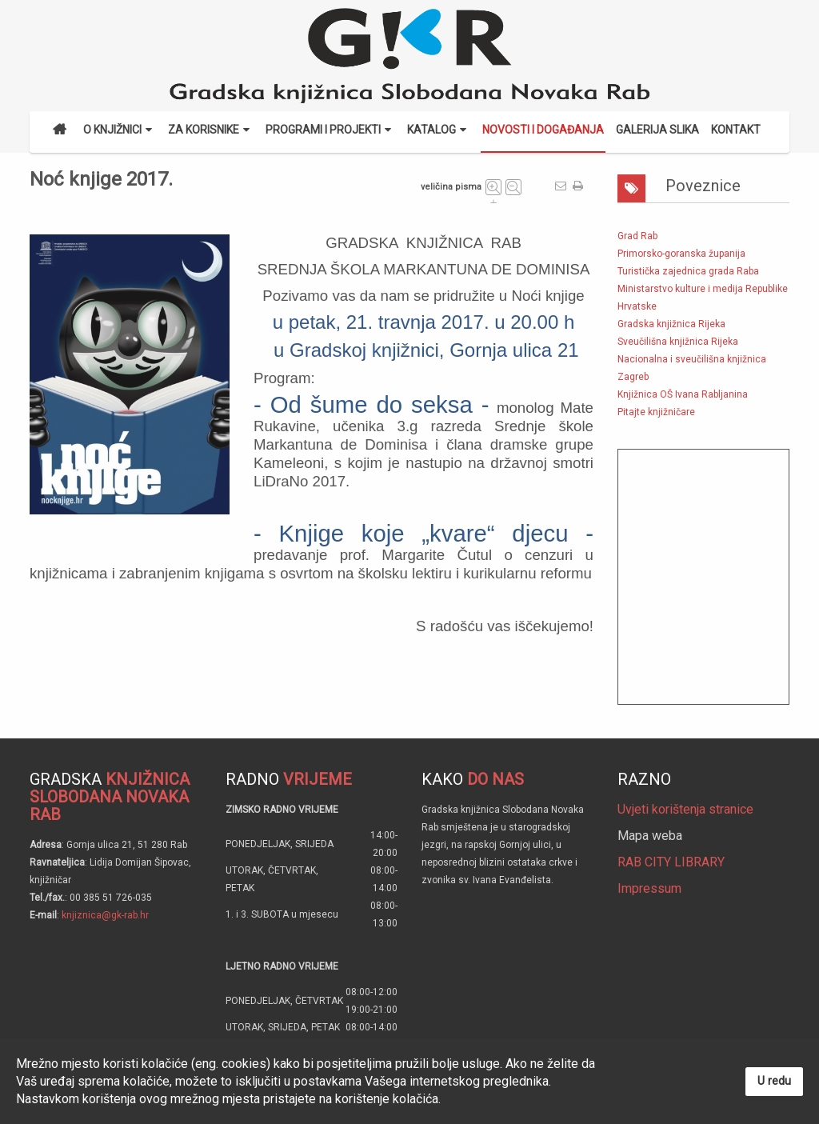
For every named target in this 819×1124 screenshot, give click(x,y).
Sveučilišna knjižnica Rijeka (677, 341)
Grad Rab (637, 236)
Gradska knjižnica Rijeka (671, 324)
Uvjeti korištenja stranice (685, 809)
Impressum (649, 888)
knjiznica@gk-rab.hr (105, 915)
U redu (774, 1081)
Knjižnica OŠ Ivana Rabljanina (682, 394)
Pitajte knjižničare (656, 412)
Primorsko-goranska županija (681, 253)
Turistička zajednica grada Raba (688, 271)
